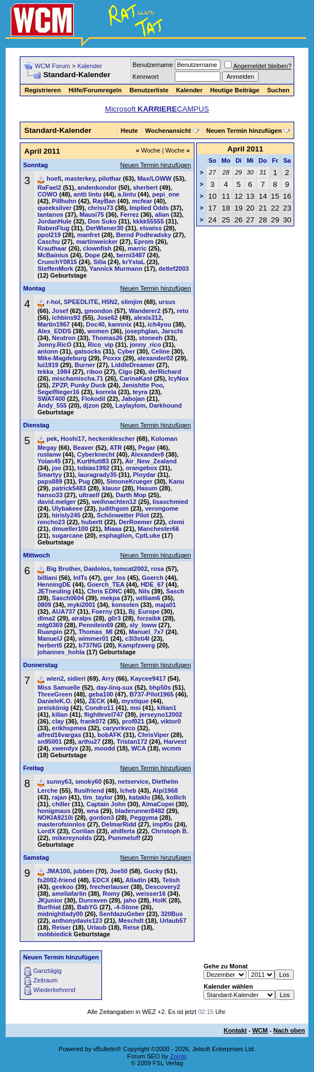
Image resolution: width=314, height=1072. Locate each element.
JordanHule (54, 221)
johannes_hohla (61, 652)
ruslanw (49, 454)
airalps (81, 618)
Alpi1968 (165, 790)
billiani (47, 577)
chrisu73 (100, 207)
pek (51, 438)
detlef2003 (173, 268)
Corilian (83, 831)
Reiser (61, 927)
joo (56, 467)
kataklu (139, 797)
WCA (138, 748)
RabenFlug (53, 228)
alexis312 (148, 317)
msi (135, 707)
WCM (260, 1030)
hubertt (92, 522)
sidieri (76, 678)
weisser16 (151, 893)
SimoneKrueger (130, 481)
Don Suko (102, 221)
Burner (84, 364)
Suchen (278, 90)
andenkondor (97, 187)
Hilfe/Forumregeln (95, 90)
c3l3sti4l (137, 638)
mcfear (142, 201)
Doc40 (95, 324)
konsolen (125, 604)
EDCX (101, 880)
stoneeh (150, 337)
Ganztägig (47, 970)
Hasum (147, 488)
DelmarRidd (118, 824)
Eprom (144, 241)
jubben (83, 871)
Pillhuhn (64, 201)
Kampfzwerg (136, 645)
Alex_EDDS (54, 331)
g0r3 (114, 618)
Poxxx (112, 358)
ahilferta (123, 831)
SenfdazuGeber (122, 913)
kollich (176, 797)
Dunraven (93, 900)
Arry (107, 678)
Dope (92, 255)
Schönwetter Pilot (123, 515)
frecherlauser (109, 886)
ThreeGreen (54, 694)
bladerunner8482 (140, 810)
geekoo (63, 886)
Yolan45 (48, 461)
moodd (104, 748)
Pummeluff (124, 837)
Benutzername (152, 64)
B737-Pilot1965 (152, 694)
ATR (115, 447)
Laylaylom (131, 405)
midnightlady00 (60, 913)
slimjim (132, 301)
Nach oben (289, 1030)
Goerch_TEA (105, 584)
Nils (143, 591)
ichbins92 (66, 317)
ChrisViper (153, 734)
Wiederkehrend (54, 989)
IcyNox (179, 378)
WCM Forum (52, 65)
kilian (60, 714)
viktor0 (171, 721)
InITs (80, 577)
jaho (129, 900)
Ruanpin (49, 631)
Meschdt (131, 920)
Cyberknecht (96, 454)
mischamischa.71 (77, 378)
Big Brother (63, 568)
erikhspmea (69, 728)
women (98, 331)
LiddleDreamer (132, 364)
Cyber (126, 351)
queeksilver (54, 207)
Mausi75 (91, 214)
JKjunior (50, 900)
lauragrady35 (97, 474)
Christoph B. (169, 831)
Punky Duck (88, 385)
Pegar (147, 447)
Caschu (48, 241)
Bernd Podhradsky (143, 234)
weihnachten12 (114, 501)
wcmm (171, 748)
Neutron (64, 337)
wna (93, 810)
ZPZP (59, 385)
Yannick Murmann (115, 268)
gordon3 (101, 817)
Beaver (83, 447)
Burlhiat (49, 907)
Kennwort (145, 76)
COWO (47, 194)
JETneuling (53, 591)
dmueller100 (70, 528)
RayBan (104, 201)
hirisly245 (66, 515)
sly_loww (143, 625)
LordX (46, 831)
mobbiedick (54, 934)
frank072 (92, 721)
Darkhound (165, 405)
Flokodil (93, 398)
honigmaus (53, 810)
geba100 (101, 694)
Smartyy (49, 474)
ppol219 (49, 234)
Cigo (125, 371)
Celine (160, 351)
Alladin (136, 880)
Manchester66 (158, 528)
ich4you (159, 324)
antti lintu (88, 194)
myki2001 (82, 604)
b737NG (90, 645)
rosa (157, 568)
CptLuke (147, 535)
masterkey (80, 178)
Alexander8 (147, 454)
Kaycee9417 (148, 678)
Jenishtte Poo (142, 385)
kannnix (120, 324)
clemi (176, 522)
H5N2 (109, 301)
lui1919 (47, 364)
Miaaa (113, 528)
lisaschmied (170, 501)
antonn (47, 351)
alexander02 (156, 358)
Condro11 (99, 707)
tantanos (50, 214)
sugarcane (67, 535)
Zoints (178, 1056)
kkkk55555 (148, 221)
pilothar (110, 178)
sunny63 (59, 781)
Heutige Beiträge (234, 90)
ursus (166, 301)
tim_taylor (98, 797)
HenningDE (53, 584)
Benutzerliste (149, 90)
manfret (88, 234)
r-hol (53, 301)
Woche (148, 150)
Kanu (176, 481)
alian (162, 214)
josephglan (141, 331)
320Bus (172, 913)
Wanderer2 (144, 310)
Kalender (89, 65)
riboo (95, 371)
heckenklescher (111, 438)
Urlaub (97, 927)
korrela (106, 391)
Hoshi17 (73, 438)
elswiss (151, 228)
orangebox (141, 467)
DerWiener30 (104, 228)
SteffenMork (55, 268)
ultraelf (89, 495)
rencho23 (51, 522)
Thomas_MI (95, 631)
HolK (160, 900)
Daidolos (96, 568)
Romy (111, 893)
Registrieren (43, 90)
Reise (131, 927)
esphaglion (115, 535)
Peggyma (144, 817)
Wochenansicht (168, 130)
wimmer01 (93, 638)
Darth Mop (131, 495)
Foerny (102, 611)
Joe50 (118, 871)
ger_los (115, 577)
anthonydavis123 (77, 920)
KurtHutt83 (93, 461)
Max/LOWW (155, 178)
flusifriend (89, 790)
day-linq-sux (114, 687)
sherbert (145, 187)
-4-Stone (126, 907)
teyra (139, 391)
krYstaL (133, 261)
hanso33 (50, 495)
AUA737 (64, 611)
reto (183, 310)
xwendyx (65, 748)
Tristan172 (132, 741)
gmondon (99, 310)
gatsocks (87, 351)
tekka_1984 (53, 371)
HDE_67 (152, 584)
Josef (60, 310)
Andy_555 (52, 405)
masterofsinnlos (61, 824)
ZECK (97, 701)
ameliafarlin (69, 893)
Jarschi (172, 331)
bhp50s (160, 687)
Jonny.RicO (54, 344)
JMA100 (58, 871)
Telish (171, 880)
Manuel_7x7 (146, 631)
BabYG (87, 907)
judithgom (114, 508)
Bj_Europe (144, 611)
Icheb (128, 790)
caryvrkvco (119, 728)
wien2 (55, 678)
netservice (133, 781)
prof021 (133, 721)
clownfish (97, 248)
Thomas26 (107, 337)
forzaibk (149, 618)
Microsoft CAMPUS (157, 109)
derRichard (164, 371)
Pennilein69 (96, 625)
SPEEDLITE (81, 301)
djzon (91, 405)
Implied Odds (149, 207)
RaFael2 (49, 187)
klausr (111, 488)
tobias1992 (93, 467)
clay (58, 721)
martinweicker (97, 241)
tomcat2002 (130, 568)
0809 (44, 604)
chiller (61, 804)
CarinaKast (136, 378)
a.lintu (127, 194)
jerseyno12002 (160, 714)
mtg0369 (50, 625)
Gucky (153, 871)
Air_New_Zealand (151, 461)
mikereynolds (72, 837)
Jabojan (133, 398)
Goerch (152, 577)
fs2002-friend (56, 880)
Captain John (106, 804)
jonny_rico (145, 344)
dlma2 (46, 618)
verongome (161, 508)
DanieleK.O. (54, 701)
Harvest (174, 741)
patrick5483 (69, 488)
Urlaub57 (173, 920)
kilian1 (166, 707)
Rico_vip (100, 344)
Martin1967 (53, 324)
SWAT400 (51, 398)
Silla (99, 261)
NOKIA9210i (55, 817)
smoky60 (88, 781)
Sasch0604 (68, 598)
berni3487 (130, 255)
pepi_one (165, 194)
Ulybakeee (67, 508)
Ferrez (129, 214)
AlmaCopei (157, 804)
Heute (129, 130)
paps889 (49, 481)
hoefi (53, 178)
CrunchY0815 (57, 261)
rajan (59, 797)
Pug (84, 481)
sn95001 (49, 741)
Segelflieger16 (58, 391)
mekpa (110, 598)
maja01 (165, 604)
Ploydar (144, 474)
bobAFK (110, 734)
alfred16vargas (59, 734)
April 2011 (245, 149)
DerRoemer (135, 522)
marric (137, 248)
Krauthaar (52, 248)
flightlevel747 (103, 714)
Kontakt (235, 1030)
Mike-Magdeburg (61, 358)
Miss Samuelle (58, 687)
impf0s (163, 824)
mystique (135, 701)
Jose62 (107, 317)
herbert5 (49, 645)
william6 (148, 598)
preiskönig (53, 707)
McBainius (52, 255)
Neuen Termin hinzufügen (244, 130)
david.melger (56, 501)
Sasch (175, 591)
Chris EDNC (104, 591)
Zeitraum (45, 980)
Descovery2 (162, 886)
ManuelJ (49, 638)
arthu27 (89, 741)
